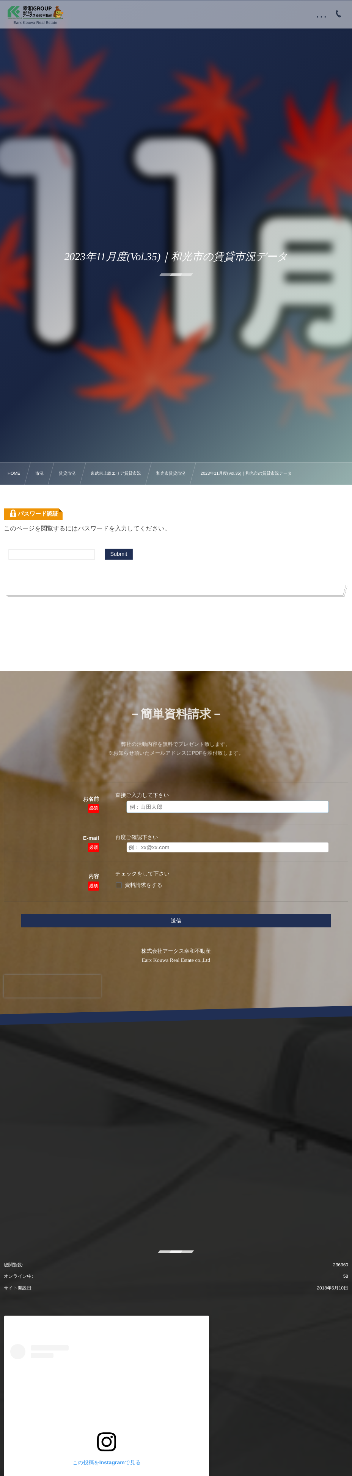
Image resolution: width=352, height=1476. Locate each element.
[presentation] (52, 986)
